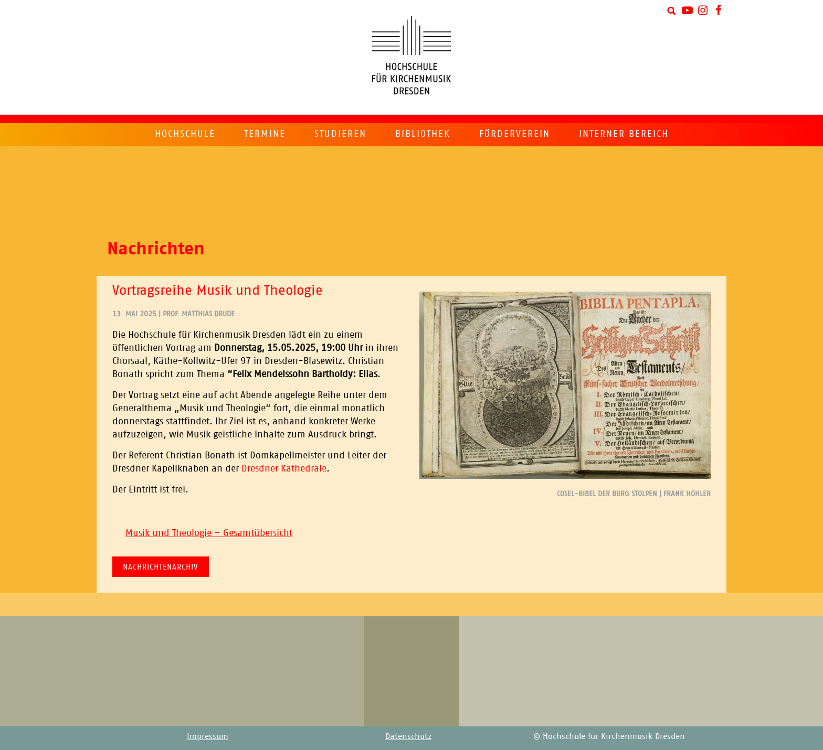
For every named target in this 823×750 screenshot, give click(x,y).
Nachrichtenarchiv (160, 566)
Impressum (207, 736)
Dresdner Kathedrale (283, 468)
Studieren (340, 133)
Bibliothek (422, 133)
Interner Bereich (624, 133)
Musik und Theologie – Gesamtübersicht (208, 533)
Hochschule (185, 133)
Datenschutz (408, 736)
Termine (265, 133)
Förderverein (514, 133)
